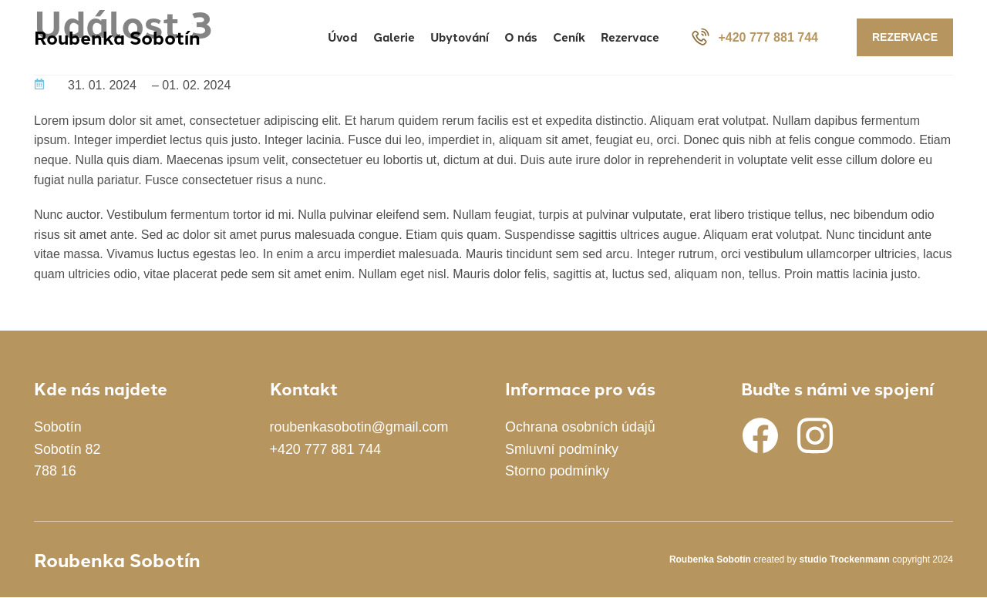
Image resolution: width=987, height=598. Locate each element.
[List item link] (140, 449)
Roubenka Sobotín (117, 37)
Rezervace (905, 38)
